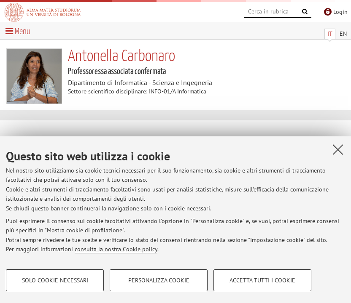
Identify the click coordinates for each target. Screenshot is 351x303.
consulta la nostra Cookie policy (116, 249)
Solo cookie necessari (55, 280)
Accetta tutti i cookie (262, 280)
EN (343, 33)
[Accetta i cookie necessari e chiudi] (338, 149)
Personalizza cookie (158, 280)
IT (329, 33)
